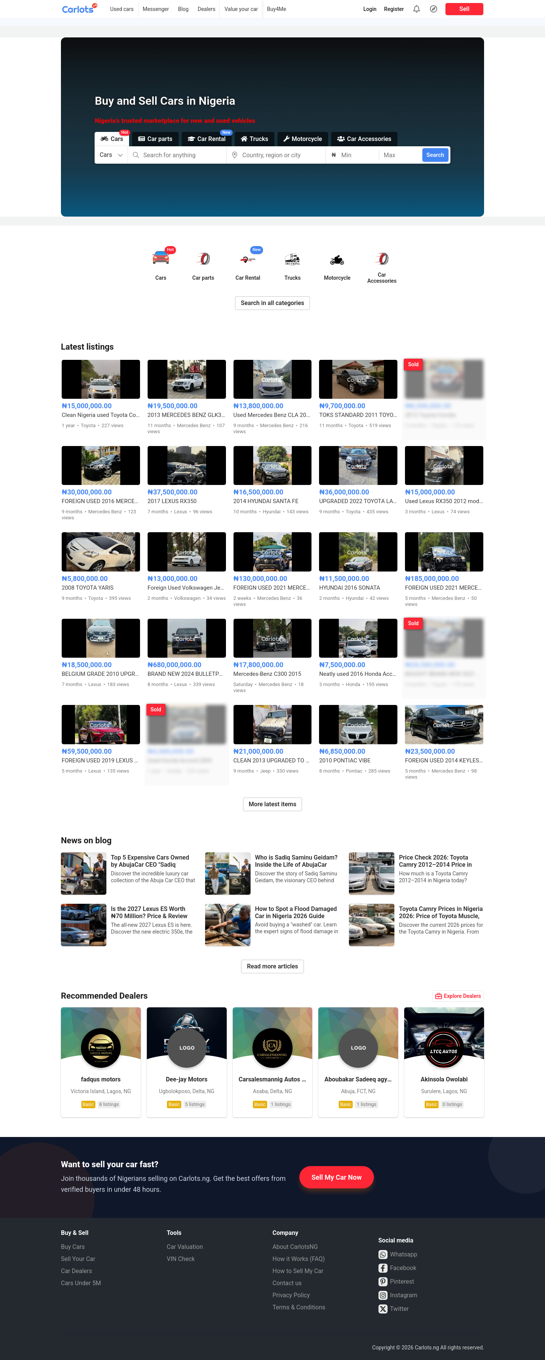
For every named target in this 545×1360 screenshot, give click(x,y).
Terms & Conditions (298, 1307)
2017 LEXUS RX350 (172, 501)
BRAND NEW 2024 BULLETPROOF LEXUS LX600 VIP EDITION (187, 674)
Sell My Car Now (336, 1177)
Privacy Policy (291, 1295)
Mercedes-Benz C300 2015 (267, 674)
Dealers (206, 9)
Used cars (122, 9)
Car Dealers (76, 1271)
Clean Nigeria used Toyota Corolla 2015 (101, 415)
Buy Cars (73, 1246)
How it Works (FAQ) (298, 1258)
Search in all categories (272, 303)
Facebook (397, 1268)
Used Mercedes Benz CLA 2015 (273, 415)
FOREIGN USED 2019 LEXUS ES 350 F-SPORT (101, 760)
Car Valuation (185, 1246)
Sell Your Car (78, 1258)
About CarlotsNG (295, 1246)
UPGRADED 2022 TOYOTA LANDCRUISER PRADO (358, 501)
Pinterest (396, 1281)
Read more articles (272, 966)
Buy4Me (277, 9)
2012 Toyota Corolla (430, 415)
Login (370, 9)
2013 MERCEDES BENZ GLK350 (187, 415)
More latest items (272, 804)
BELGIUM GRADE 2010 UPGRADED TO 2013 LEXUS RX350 (101, 674)
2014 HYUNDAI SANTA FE (266, 501)
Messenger (156, 9)
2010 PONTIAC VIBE (345, 760)
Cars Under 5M (81, 1283)
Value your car (241, 9)
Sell (464, 8)
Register (394, 9)
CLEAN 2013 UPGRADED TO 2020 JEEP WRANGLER (273, 760)
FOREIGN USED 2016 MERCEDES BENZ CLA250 (101, 501)
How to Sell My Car (297, 1271)
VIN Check (181, 1258)
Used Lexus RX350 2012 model (444, 501)
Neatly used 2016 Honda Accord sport (358, 674)
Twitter (393, 1309)
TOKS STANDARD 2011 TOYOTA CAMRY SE (358, 415)
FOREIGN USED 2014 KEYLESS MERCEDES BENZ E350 (444, 760)
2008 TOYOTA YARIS (88, 587)
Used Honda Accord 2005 (180, 760)
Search (435, 155)
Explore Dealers (458, 996)
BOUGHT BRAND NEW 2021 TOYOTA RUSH (444, 674)
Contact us (287, 1283)
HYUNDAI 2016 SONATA (349, 587)
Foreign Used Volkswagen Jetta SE (187, 587)
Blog (183, 9)
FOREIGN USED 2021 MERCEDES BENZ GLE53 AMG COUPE (273, 587)
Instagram (397, 1295)
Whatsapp (397, 1254)
